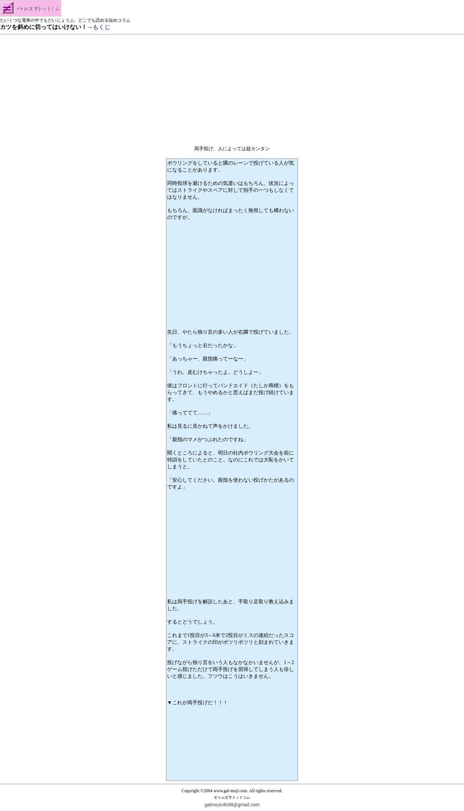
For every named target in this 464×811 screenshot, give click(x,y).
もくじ (101, 27)
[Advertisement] (232, 88)
